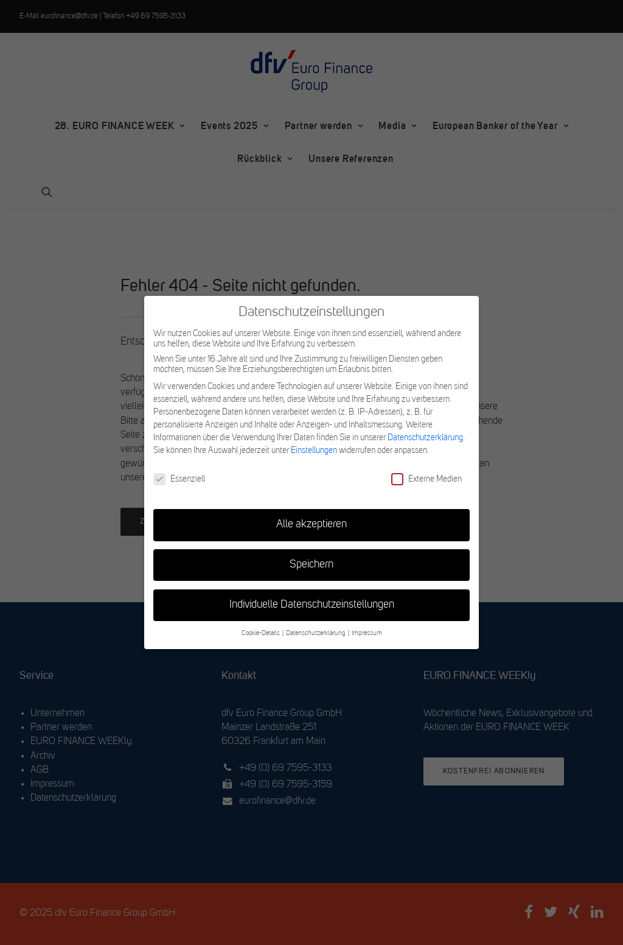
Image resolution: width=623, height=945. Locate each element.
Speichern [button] (311, 565)
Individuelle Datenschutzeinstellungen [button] (311, 605)
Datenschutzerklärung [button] (316, 633)
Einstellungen (314, 450)
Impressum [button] (367, 633)
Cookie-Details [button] (261, 633)
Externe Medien (426, 479)
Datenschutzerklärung (425, 438)
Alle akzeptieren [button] (311, 524)
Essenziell (179, 479)
